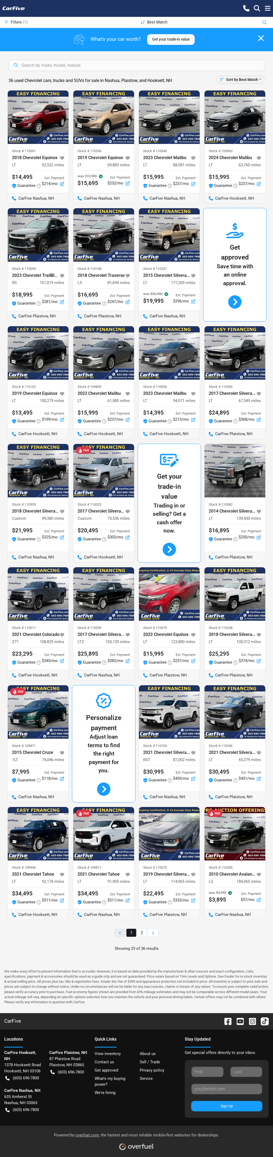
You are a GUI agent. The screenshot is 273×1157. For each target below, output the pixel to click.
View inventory (108, 1053)
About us (148, 1053)
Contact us (104, 1062)
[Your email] (226, 1089)
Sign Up (226, 1106)
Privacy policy (152, 1070)
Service (146, 1078)
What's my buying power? (110, 1081)
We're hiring (105, 1092)
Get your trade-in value (171, 39)
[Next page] (153, 933)
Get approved (106, 1070)
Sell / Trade (150, 1062)
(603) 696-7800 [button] (22, 1078)
